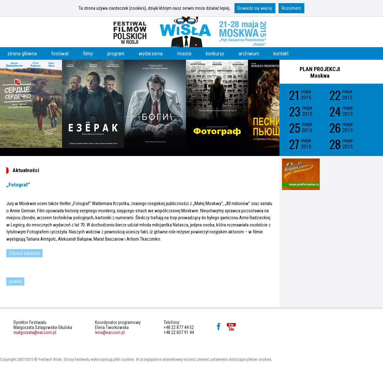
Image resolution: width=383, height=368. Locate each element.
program (115, 53)
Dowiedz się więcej (255, 8)
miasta (184, 53)
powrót (15, 281)
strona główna (22, 53)
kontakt (281, 53)
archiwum (249, 53)
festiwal (60, 53)
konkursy (215, 53)
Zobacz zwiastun (24, 253)
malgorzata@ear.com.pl (35, 332)
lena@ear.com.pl (110, 332)
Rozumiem (291, 8)
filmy (88, 53)
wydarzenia (151, 53)
